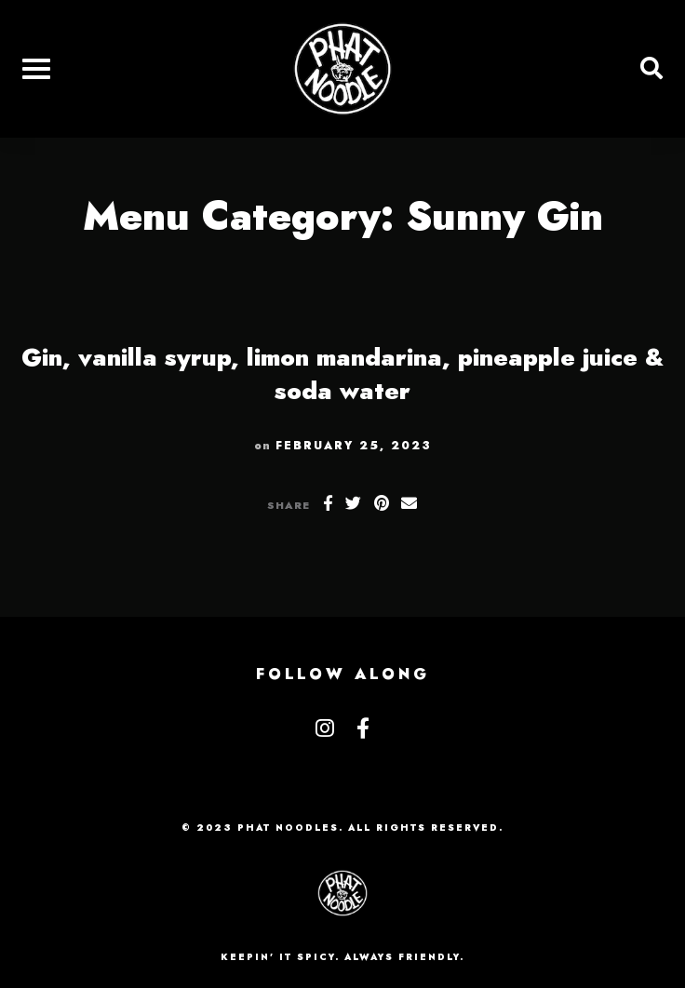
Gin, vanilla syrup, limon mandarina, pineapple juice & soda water (342, 374)
